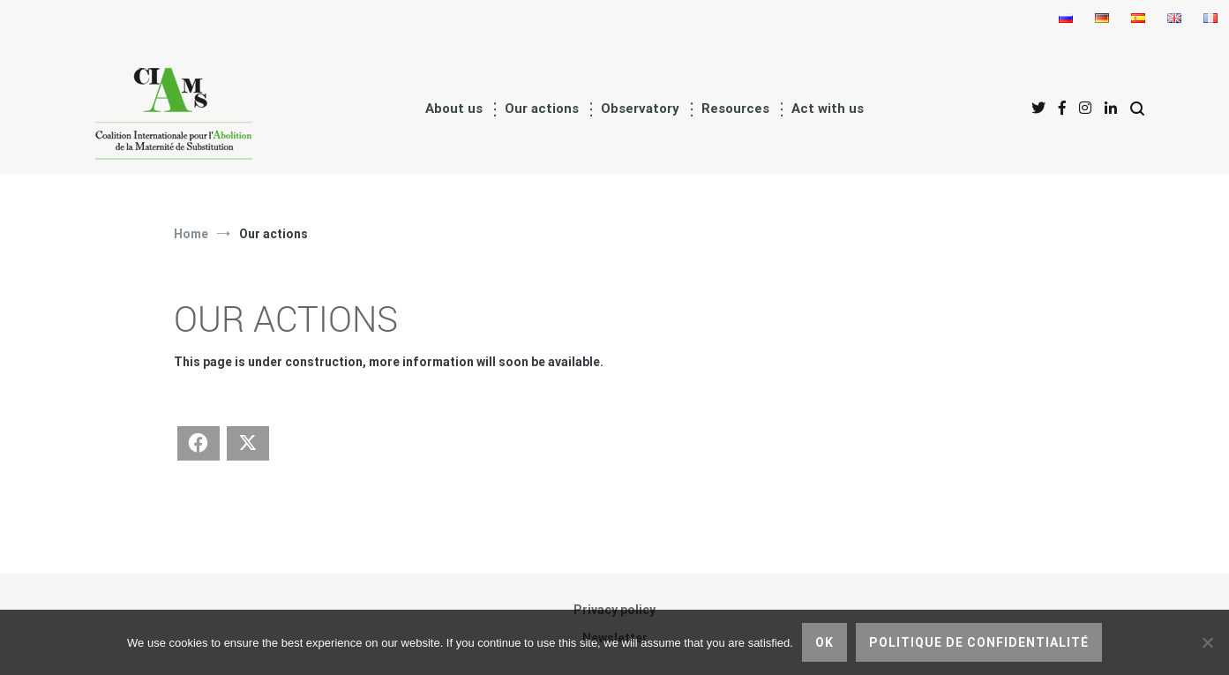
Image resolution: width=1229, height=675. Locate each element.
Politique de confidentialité (979, 642)
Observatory (640, 108)
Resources (735, 108)
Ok (824, 642)
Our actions (542, 108)
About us (454, 108)
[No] (1207, 642)
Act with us (827, 108)
